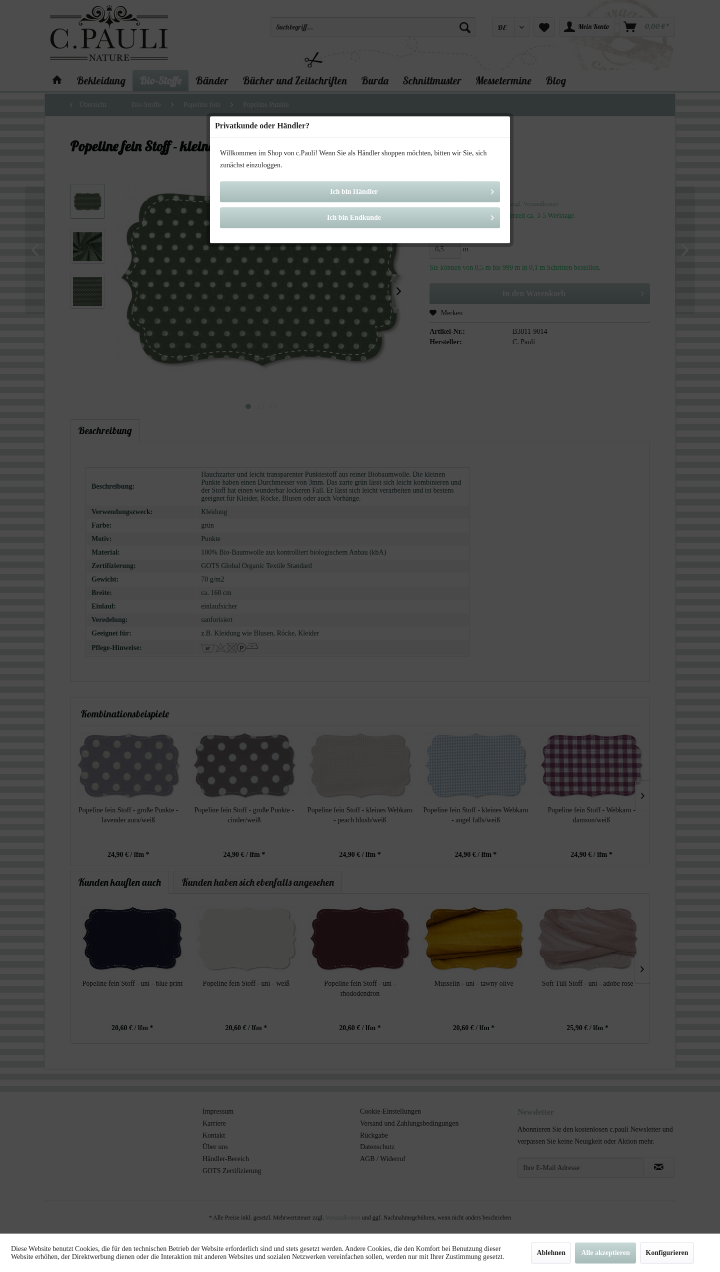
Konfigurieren (667, 1253)
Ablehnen (551, 1253)
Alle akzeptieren (605, 1253)
